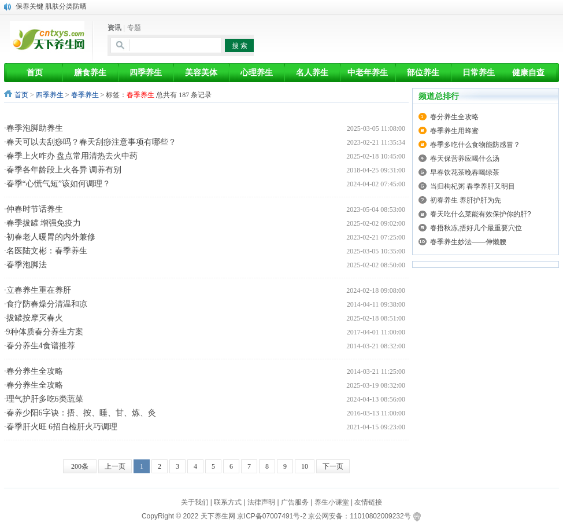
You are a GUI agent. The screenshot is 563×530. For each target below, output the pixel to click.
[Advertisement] (211, 112)
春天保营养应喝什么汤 (464, 158)
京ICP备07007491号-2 (271, 516)
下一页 (333, 466)
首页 (21, 95)
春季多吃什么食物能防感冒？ (475, 145)
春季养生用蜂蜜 (454, 131)
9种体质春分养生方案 (44, 331)
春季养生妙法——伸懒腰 (468, 242)
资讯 (114, 28)
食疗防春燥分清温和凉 (46, 304)
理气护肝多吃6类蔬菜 (44, 399)
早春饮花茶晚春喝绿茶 (464, 172)
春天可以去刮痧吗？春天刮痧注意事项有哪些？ (91, 142)
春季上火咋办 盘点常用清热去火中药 (72, 156)
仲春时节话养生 (34, 209)
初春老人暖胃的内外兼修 (50, 237)
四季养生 (50, 95)
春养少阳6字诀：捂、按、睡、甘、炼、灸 (81, 412)
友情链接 (368, 502)
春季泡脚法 (26, 264)
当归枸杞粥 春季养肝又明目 (472, 186)
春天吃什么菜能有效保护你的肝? (480, 214)
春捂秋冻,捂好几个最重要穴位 (476, 228)
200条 (79, 466)
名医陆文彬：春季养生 (46, 250)
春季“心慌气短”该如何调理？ (58, 183)
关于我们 (195, 502)
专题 (134, 28)
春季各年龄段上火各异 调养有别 (64, 169)
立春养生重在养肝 (38, 290)
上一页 (115, 466)
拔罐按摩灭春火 (34, 318)
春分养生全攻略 (34, 371)
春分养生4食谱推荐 (40, 345)
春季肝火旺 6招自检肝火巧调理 (62, 426)
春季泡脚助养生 (34, 128)
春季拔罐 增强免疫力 (44, 223)
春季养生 (85, 95)
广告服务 (295, 502)
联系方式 (228, 502)
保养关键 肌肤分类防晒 (51, 6)
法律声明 (261, 502)
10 (304, 466)
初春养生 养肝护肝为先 (465, 200)
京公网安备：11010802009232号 (359, 516)
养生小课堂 (331, 502)
